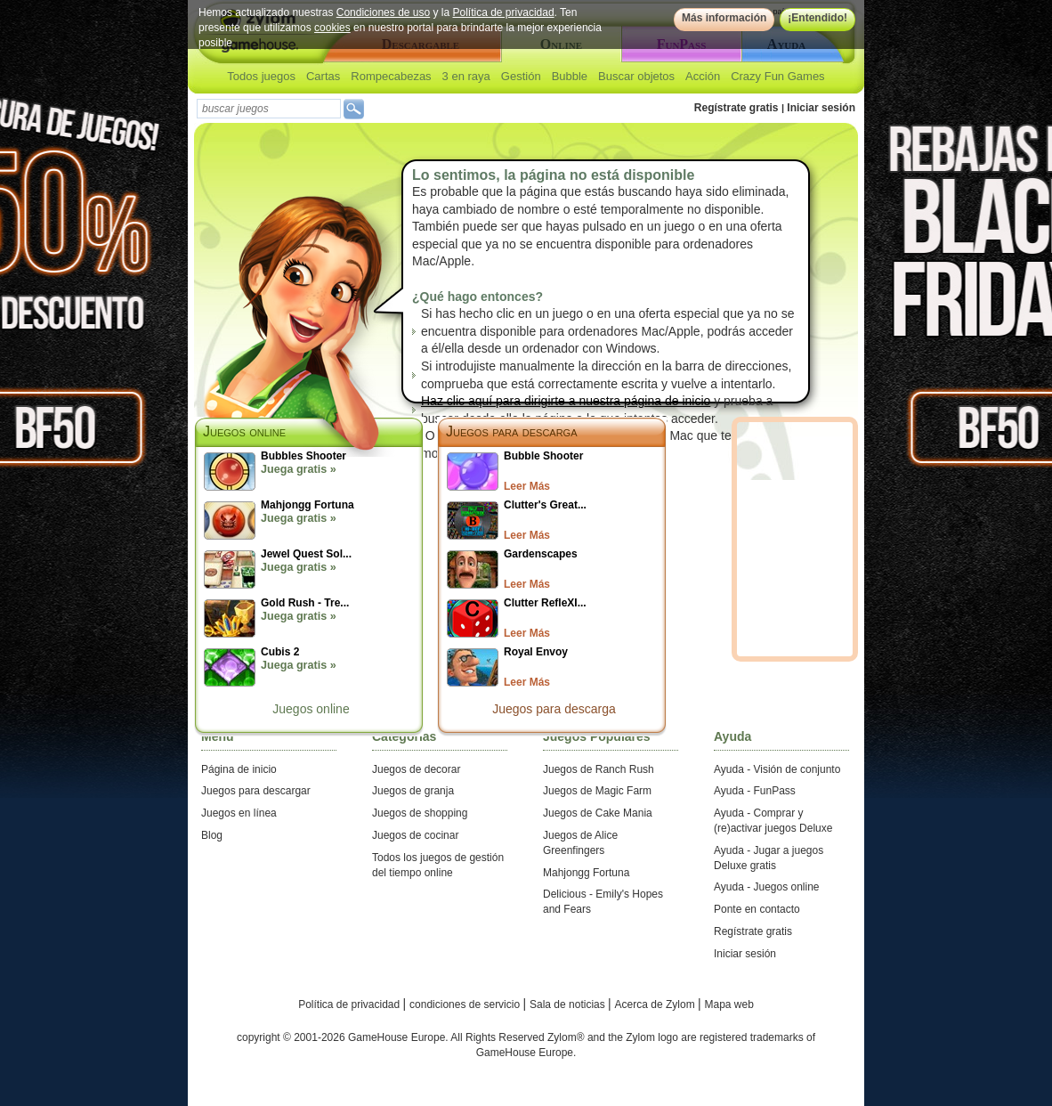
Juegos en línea (239, 813)
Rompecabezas (391, 76)
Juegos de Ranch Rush (598, 769)
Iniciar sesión (821, 108)
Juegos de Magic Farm (597, 791)
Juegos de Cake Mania (597, 813)
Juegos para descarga (512, 431)
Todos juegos (261, 76)
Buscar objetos (636, 76)
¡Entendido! (817, 18)
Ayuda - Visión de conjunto (777, 769)
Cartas (323, 76)
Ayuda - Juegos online (767, 887)
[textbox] (269, 108)
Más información (724, 18)
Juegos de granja (413, 791)
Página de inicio (239, 769)
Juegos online (310, 709)
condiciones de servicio (465, 1004)
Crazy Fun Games (777, 76)
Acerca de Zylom (656, 1004)
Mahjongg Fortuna (586, 872)
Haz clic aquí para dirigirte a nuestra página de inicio (565, 401)
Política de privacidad (503, 12)
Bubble (569, 76)
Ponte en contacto (757, 909)
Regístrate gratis (736, 108)
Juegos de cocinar (415, 835)
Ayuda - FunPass (755, 791)
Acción (702, 76)
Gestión (521, 76)
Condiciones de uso (383, 12)
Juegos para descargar (256, 791)
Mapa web (729, 1004)
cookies (332, 27)
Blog (212, 835)
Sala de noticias (569, 1004)
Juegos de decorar (416, 769)
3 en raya (466, 76)
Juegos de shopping (419, 813)
